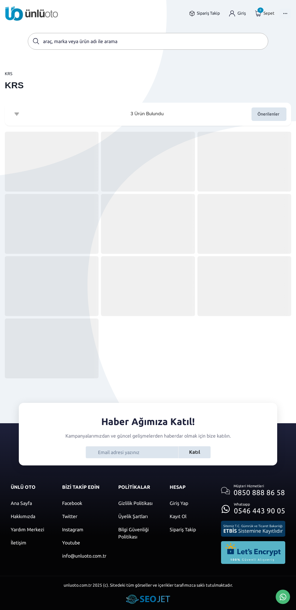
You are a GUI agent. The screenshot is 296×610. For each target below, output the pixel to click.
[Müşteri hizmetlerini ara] (253, 490)
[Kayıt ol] (189, 516)
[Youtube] (84, 542)
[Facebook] (84, 503)
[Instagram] (84, 529)
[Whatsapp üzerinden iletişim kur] (253, 507)
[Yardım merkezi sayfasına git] (30, 529)
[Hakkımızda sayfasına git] (30, 516)
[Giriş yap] (237, 13)
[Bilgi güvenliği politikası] (138, 533)
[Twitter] (84, 516)
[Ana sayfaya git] (32, 13)
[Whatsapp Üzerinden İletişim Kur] (283, 596)
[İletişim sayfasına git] (30, 542)
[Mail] (84, 555)
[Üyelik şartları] (138, 516)
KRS (8, 73)
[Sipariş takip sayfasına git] (204, 13)
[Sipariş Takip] (189, 529)
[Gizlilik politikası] (138, 503)
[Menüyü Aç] (285, 13)
